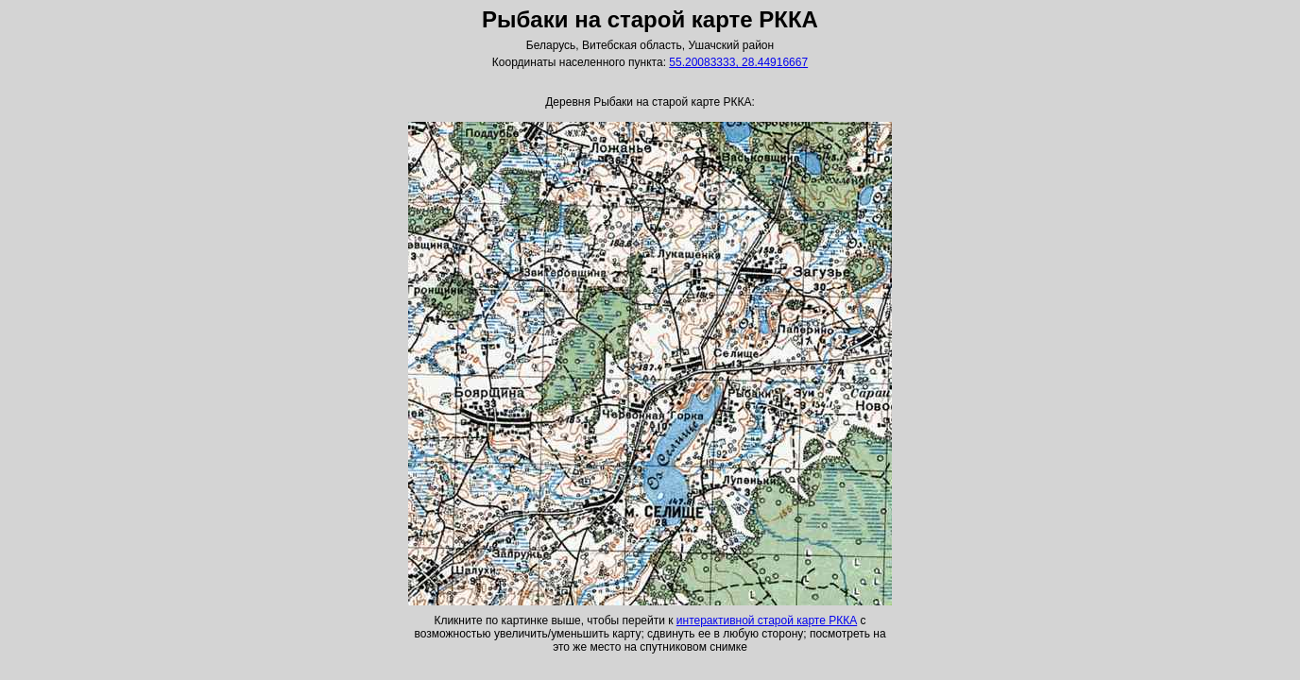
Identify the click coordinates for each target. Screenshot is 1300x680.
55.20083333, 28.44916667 (738, 62)
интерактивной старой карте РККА (766, 620)
